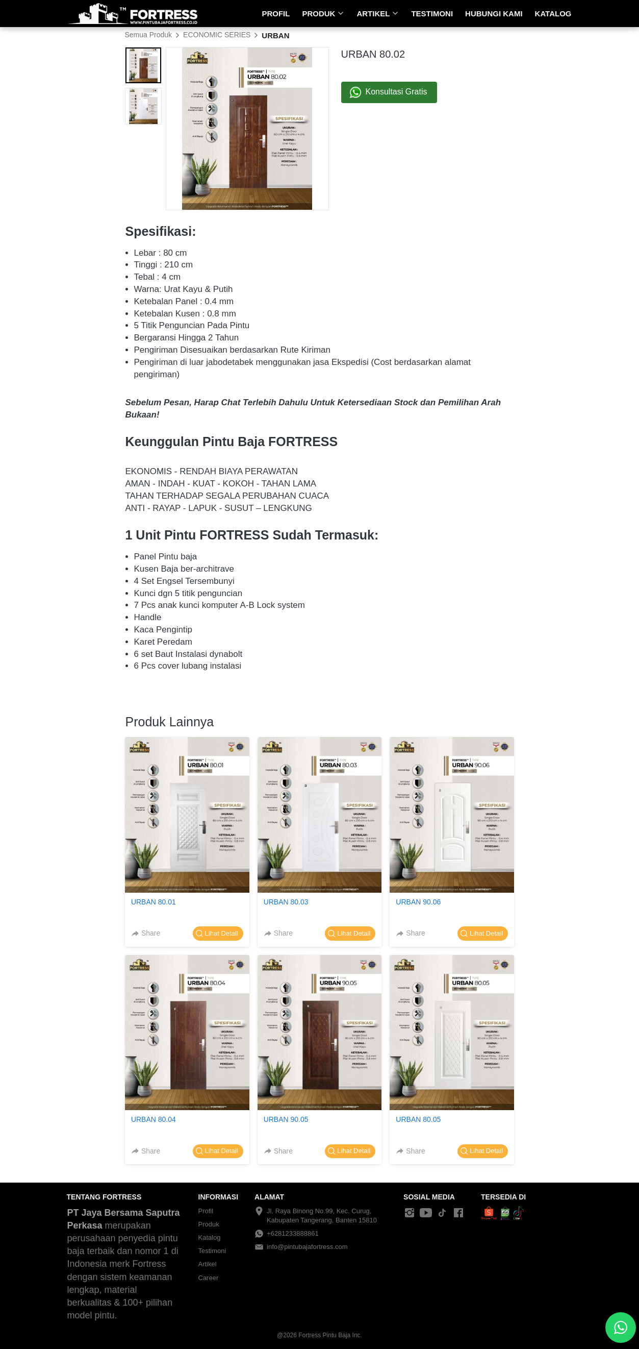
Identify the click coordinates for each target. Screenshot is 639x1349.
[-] (409, 1213)
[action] (620, 1327)
